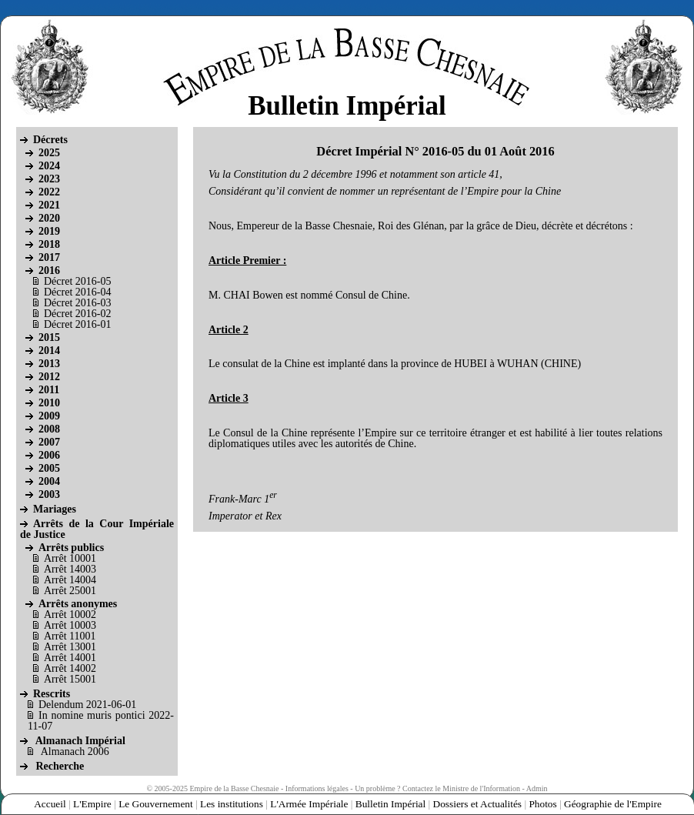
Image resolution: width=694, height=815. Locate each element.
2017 (49, 257)
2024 (49, 166)
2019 (49, 231)
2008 (49, 429)
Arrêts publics (71, 547)
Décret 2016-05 (77, 281)
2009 (49, 416)
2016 (49, 270)
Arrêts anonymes (77, 604)
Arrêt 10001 (70, 558)
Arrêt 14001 (70, 657)
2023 (49, 179)
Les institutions (231, 804)
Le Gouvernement (155, 804)
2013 (49, 363)
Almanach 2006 (75, 751)
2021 (49, 205)
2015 (49, 337)
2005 (49, 468)
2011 (48, 390)
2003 (49, 494)
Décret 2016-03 (77, 303)
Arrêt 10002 (70, 614)
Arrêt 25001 (70, 590)
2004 (49, 481)
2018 (49, 244)
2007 (49, 442)
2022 (49, 192)
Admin (537, 788)
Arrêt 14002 (70, 668)
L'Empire (92, 804)
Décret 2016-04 (77, 292)
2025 (49, 153)
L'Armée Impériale (309, 804)
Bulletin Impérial (390, 804)
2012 (49, 376)
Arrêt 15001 (70, 679)
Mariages (54, 509)
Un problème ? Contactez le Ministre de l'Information (437, 788)
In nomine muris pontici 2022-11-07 (101, 721)
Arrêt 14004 (70, 580)
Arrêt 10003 (70, 625)
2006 (49, 455)
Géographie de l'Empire (613, 804)
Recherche (60, 766)
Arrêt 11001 (70, 636)
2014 (49, 350)
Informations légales (317, 788)
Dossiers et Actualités (477, 804)
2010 (49, 403)
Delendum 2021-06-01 (87, 704)
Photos (542, 804)
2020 (49, 218)
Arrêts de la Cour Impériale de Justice (97, 529)
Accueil (49, 804)
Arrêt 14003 (70, 569)
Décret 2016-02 (77, 313)
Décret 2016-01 (77, 324)
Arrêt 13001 (70, 647)
